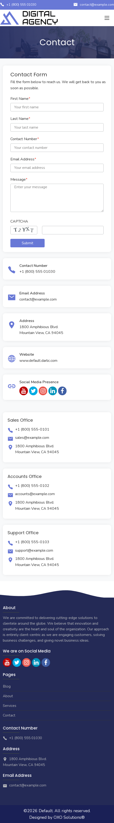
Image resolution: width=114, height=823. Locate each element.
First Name (20, 98)
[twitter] (33, 391)
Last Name (20, 118)
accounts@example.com (35, 494)
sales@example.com (32, 437)
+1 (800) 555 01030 (21, 4)
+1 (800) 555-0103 (32, 542)
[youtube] (23, 391)
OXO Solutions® (69, 817)
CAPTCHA (19, 221)
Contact (9, 715)
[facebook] (62, 391)
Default (46, 811)
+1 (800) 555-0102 (32, 485)
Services (9, 705)
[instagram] (43, 391)
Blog (7, 686)
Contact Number (24, 139)
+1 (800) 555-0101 (32, 429)
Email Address (23, 159)
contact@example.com (97, 4)
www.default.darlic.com (38, 360)
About (8, 696)
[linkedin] (52, 391)
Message (18, 179)
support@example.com (34, 550)
